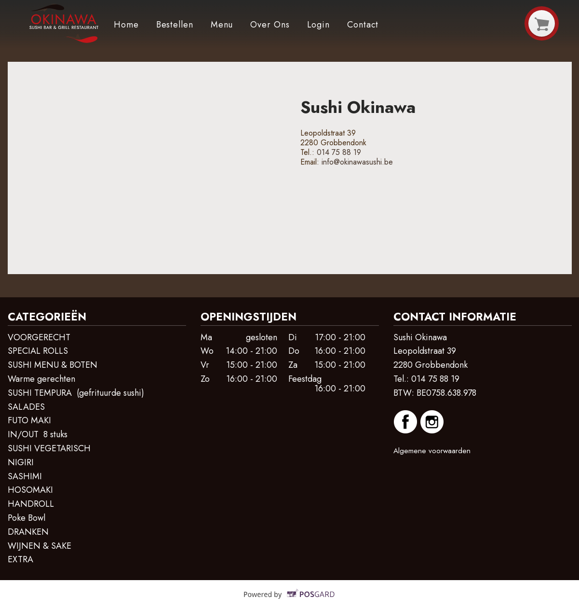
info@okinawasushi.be (357, 161)
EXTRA (22, 559)
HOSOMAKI (30, 490)
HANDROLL (31, 504)
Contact (362, 24)
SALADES (26, 407)
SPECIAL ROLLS (38, 351)
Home (126, 24)
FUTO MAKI (31, 420)
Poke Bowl (26, 518)
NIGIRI (22, 462)
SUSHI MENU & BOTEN (52, 365)
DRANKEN (28, 532)
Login (318, 24)
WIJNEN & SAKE (39, 546)
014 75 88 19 (339, 152)
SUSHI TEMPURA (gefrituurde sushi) (76, 393)
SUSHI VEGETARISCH (49, 448)
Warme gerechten (41, 379)
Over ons (269, 24)
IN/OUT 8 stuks (37, 434)
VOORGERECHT (39, 337)
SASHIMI (25, 476)
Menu (222, 24)
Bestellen (174, 24)
